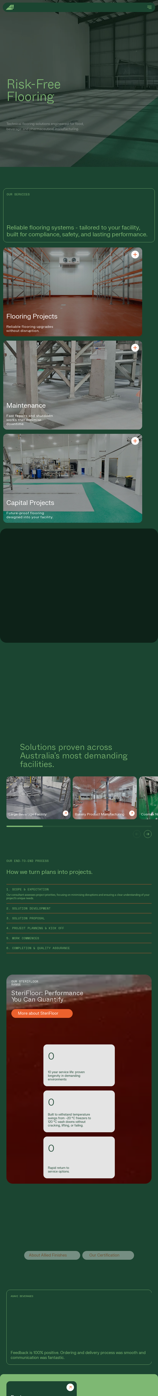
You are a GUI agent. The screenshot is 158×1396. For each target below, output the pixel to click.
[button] (137, 834)
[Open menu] (149, 7)
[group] (38, 797)
